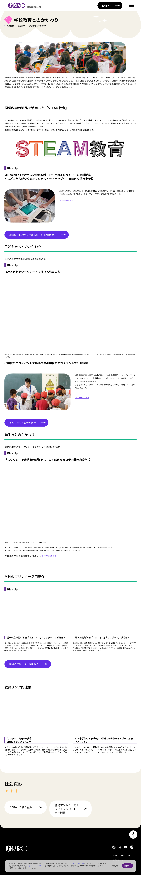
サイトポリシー (78, 863)
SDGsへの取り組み (27, 807)
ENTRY (111, 5)
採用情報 (10, 25)
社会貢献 (21, 25)
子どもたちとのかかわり (27, 422)
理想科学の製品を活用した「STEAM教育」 (37, 235)
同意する (127, 866)
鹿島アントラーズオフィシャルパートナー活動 (72, 809)
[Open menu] (131, 5)
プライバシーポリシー (121, 855)
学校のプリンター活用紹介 (28, 664)
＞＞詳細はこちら (66, 200)
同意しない (115, 866)
